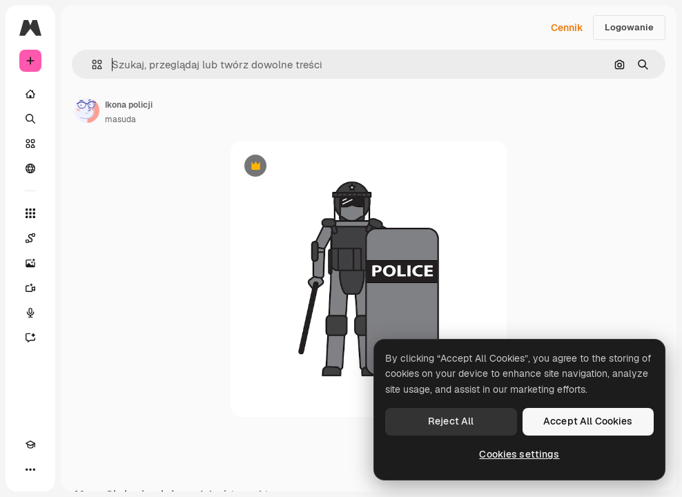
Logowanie (629, 27)
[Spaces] (30, 238)
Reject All (451, 421)
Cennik (567, 27)
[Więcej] (30, 469)
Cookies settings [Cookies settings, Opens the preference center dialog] (519, 454)
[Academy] (30, 444)
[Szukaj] (30, 119)
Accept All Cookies (588, 421)
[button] (91, 64)
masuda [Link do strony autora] (120, 119)
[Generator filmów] (30, 288)
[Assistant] (30, 338)
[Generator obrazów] (30, 263)
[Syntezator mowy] (30, 313)
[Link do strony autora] (87, 110)
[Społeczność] (30, 168)
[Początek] (30, 94)
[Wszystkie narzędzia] (30, 213)
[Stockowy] (30, 144)
